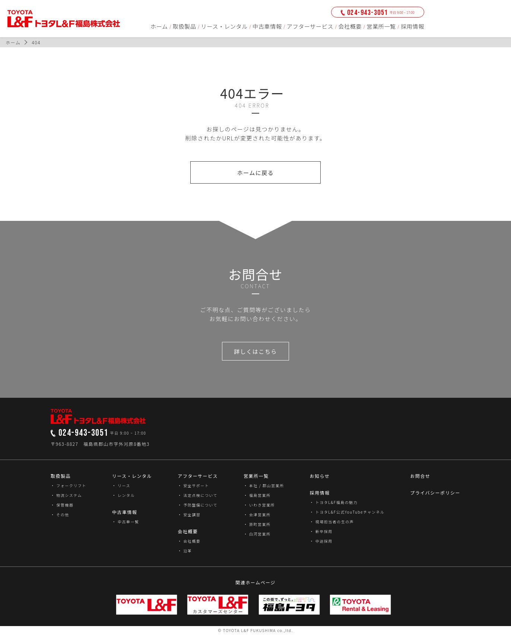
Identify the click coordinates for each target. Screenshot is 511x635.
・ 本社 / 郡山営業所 (264, 485)
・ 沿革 (185, 550)
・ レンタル (123, 495)
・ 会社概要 (189, 541)
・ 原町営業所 (257, 524)
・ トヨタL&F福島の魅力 (334, 502)
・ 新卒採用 (321, 531)
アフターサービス (310, 26)
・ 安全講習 (189, 514)
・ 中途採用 (321, 541)
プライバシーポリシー (435, 492)
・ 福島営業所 (257, 495)
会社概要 (350, 26)
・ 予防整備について (198, 505)
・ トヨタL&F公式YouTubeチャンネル (347, 512)
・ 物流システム (66, 495)
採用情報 (412, 26)
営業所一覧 (381, 26)
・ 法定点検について (198, 495)
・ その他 (60, 514)
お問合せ (420, 476)
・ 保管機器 (62, 505)
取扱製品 (184, 26)
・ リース (121, 485)
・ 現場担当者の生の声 (332, 521)
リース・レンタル (224, 26)
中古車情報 (267, 26)
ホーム (159, 26)
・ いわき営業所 (259, 505)
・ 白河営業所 (257, 534)
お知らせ (320, 476)
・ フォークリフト (68, 485)
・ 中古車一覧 (125, 521)
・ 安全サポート (193, 485)
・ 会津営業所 (257, 514)
